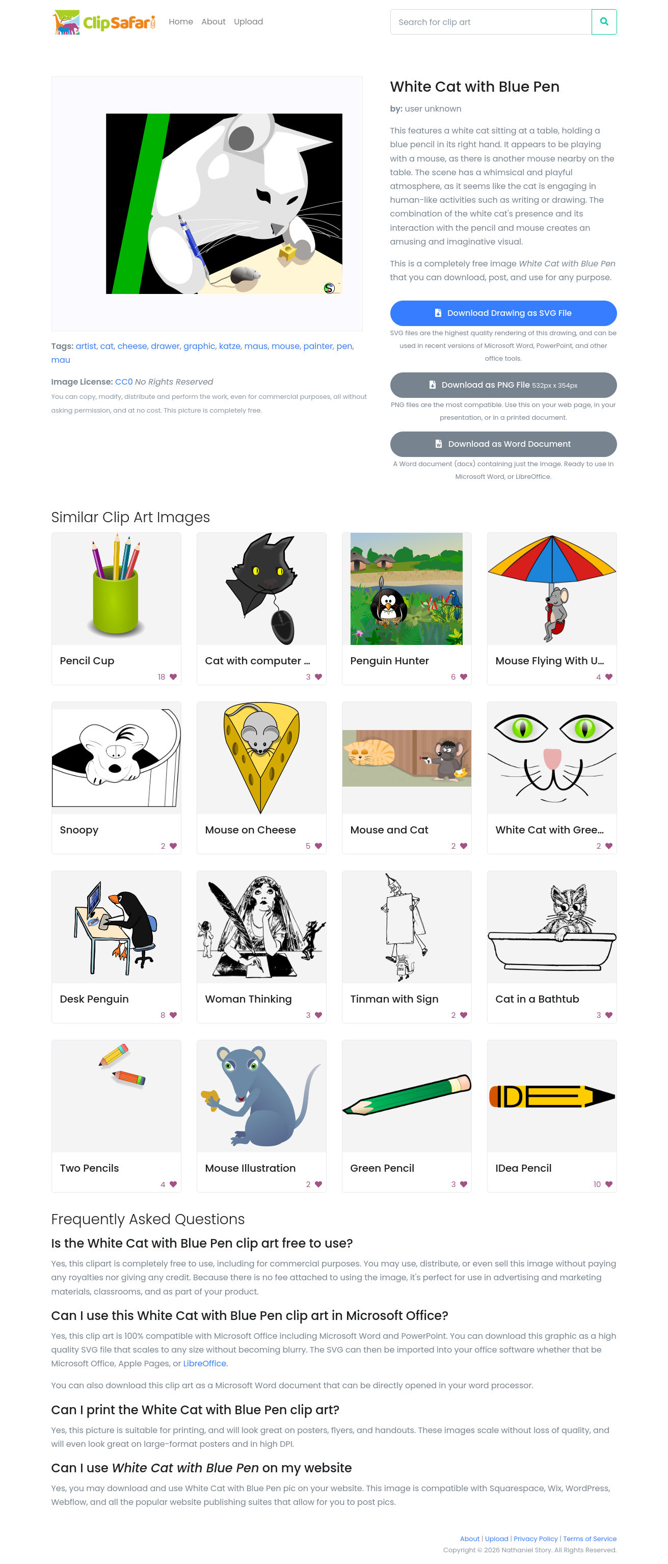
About (213, 22)
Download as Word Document (503, 444)
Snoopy (79, 830)
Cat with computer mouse (272, 661)
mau (61, 360)
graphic (199, 346)
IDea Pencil (524, 1168)
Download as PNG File (504, 385)
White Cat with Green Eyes (563, 830)
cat (107, 346)
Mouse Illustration (250, 1168)
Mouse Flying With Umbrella (567, 661)
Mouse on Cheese (251, 830)
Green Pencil (383, 1168)
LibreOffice (204, 1363)
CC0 (124, 382)
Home (181, 22)
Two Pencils (89, 1168)
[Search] (491, 22)
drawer (165, 346)
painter (318, 346)
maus (256, 346)
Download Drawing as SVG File (503, 313)
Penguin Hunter (390, 661)
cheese (132, 346)
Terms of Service (590, 1538)
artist (86, 346)
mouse (286, 346)
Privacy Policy (536, 1538)
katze (230, 346)
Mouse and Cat (390, 830)
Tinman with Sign (395, 999)
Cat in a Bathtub (537, 999)
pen (345, 346)
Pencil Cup (87, 661)
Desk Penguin (94, 999)
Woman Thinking (248, 999)
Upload (248, 22)
